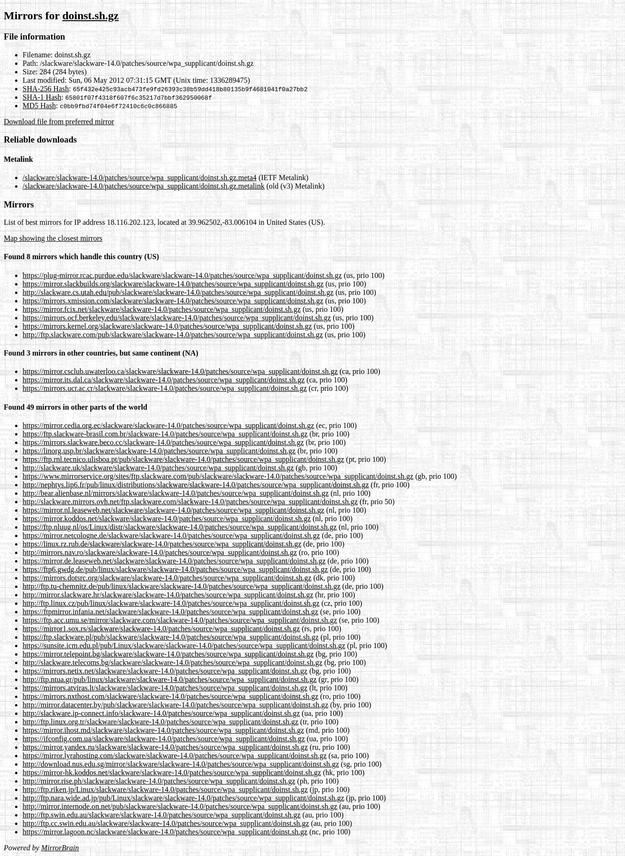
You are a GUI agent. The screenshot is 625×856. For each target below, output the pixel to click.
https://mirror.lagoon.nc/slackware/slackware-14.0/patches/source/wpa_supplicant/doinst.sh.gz (165, 832)
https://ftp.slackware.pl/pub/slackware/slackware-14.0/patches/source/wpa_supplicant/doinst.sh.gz (171, 637)
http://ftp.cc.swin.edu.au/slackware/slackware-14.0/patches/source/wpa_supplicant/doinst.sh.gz (166, 823)
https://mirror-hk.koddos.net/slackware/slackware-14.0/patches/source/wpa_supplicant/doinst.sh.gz (172, 773)
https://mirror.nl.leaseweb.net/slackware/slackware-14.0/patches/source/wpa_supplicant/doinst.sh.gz (173, 510)
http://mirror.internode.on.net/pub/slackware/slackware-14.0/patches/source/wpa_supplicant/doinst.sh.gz (180, 806)
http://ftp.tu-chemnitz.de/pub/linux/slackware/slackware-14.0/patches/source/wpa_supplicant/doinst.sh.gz (181, 586)
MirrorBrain (60, 848)
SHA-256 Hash (46, 89)
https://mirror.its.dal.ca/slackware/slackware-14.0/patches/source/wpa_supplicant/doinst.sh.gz (164, 380)
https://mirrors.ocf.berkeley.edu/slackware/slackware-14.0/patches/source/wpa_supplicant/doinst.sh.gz (177, 318)
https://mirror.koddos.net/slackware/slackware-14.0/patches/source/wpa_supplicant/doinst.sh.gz (167, 519)
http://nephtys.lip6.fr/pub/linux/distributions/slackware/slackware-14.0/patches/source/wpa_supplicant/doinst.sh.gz (196, 485)
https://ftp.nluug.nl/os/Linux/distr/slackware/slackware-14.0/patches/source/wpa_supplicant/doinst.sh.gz (180, 527)
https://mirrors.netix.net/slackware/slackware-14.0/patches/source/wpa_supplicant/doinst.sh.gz (165, 671)
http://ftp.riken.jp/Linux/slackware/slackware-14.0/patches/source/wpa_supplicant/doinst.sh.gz (165, 789)
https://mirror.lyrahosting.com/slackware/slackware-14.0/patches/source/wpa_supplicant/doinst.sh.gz (175, 756)
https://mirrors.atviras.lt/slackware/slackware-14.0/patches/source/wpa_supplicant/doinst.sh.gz (165, 688)
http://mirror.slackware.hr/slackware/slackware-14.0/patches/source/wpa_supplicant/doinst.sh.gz (168, 595)
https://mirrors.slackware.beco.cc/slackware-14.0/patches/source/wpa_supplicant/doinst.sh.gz (163, 442)
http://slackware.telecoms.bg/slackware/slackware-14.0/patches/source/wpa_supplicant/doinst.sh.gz (173, 662)
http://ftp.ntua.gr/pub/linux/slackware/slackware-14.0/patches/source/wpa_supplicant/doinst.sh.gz (169, 679)
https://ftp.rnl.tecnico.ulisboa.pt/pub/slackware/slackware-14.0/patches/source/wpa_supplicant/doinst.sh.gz (183, 459)
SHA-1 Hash (42, 97)
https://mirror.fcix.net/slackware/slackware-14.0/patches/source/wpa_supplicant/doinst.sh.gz (162, 309)
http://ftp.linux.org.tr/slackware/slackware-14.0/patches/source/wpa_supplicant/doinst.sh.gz (160, 722)
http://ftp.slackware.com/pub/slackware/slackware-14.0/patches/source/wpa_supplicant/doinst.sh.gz (173, 335)
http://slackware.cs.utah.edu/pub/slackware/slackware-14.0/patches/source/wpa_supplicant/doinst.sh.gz (178, 292)
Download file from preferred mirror (59, 122)
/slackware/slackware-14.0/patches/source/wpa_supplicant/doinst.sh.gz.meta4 (140, 178)
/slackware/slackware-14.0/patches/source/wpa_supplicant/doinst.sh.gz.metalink (144, 186)
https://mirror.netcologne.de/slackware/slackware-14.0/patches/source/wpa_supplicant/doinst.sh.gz (171, 535)
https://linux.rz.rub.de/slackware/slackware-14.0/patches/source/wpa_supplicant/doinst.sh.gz (162, 544)
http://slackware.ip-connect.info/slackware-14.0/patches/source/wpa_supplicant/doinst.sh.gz (161, 713)
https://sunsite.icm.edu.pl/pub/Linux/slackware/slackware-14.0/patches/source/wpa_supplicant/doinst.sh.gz (184, 646)
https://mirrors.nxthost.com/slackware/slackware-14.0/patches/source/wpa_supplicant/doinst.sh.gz (170, 696)
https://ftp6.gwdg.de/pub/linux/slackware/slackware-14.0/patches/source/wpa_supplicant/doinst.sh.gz (175, 569)
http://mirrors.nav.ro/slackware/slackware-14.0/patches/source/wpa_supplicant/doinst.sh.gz (160, 552)
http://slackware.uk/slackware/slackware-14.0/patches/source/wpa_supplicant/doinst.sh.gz (158, 468)
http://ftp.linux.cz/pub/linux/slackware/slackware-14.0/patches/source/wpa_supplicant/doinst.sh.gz (171, 603)
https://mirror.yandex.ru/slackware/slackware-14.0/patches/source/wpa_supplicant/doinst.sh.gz (165, 747)
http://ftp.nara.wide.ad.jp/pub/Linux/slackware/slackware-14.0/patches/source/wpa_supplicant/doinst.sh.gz (183, 798)
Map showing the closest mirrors (53, 238)
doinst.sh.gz (90, 15)
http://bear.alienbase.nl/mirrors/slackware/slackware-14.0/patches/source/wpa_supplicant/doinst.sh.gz (176, 493)
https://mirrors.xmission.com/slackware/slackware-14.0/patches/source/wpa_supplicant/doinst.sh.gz (173, 301)
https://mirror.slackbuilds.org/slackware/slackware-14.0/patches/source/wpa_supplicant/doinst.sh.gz (173, 284)
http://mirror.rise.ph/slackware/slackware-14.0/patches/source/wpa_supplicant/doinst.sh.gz (159, 781)
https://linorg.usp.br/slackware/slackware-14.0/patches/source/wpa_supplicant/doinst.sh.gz (159, 451)
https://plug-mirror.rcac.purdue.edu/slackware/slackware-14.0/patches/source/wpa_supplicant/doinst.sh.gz (182, 275)
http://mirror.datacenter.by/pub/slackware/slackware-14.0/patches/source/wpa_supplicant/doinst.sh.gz (175, 705)
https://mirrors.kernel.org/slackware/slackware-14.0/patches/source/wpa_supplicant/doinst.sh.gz (167, 326)
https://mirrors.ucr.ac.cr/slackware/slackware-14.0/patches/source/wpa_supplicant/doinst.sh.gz (165, 388)
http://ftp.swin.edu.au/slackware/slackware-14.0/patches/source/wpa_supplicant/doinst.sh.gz (162, 815)
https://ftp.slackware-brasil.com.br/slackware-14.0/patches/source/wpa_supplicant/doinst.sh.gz (165, 434)
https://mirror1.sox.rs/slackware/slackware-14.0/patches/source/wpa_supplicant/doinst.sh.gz (161, 629)
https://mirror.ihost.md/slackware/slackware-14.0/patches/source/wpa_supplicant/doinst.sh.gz (163, 730)
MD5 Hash (39, 106)
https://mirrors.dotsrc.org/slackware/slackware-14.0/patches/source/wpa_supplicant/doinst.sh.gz (167, 578)
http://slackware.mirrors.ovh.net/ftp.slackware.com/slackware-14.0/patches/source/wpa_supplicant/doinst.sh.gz (190, 502)
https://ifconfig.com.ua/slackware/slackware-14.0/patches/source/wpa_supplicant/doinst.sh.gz (164, 739)
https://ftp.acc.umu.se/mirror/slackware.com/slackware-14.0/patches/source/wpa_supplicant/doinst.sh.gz (180, 620)
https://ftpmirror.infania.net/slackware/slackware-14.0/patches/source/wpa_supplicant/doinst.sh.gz (170, 612)
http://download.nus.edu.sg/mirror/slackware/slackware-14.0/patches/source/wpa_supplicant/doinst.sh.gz (181, 764)
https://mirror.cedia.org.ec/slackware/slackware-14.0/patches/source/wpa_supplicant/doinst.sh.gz (168, 425)
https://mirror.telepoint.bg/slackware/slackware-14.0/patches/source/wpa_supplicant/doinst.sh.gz (168, 654)
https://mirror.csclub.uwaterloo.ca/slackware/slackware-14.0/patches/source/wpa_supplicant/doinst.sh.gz (180, 371)
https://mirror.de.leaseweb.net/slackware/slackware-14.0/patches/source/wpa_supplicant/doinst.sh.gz (174, 561)
